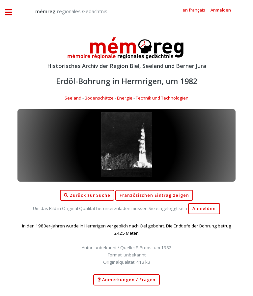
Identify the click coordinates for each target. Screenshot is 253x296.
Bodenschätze (99, 98)
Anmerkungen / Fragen (127, 280)
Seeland (73, 98)
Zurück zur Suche (87, 195)
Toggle (12, 12)
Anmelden (204, 208)
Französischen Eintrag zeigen (154, 195)
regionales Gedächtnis (64, 11)
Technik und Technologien (162, 98)
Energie (124, 98)
